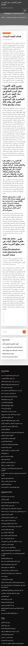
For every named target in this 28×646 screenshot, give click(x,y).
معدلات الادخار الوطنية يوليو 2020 (8, 448)
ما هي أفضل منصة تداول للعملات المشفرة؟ (10, 491)
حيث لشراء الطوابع (5, 590)
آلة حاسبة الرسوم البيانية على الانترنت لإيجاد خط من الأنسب (13, 403)
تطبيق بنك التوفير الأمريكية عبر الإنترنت (9, 509)
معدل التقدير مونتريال (5, 573)
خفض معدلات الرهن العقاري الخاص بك (9, 631)
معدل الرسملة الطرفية (5, 562)
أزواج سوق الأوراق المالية (6, 343)
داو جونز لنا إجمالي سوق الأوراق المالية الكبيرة (10, 507)
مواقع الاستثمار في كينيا (6, 606)
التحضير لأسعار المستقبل (6, 439)
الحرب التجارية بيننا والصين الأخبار (8, 442)
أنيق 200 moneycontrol (6, 551)
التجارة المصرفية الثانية (5, 609)
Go (24, 273)
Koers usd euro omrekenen (7, 332)
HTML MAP (19, 643)
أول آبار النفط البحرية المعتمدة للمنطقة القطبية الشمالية (12, 523)
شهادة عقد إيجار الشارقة (7, 294)
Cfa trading (4, 494)
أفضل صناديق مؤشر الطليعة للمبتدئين (8, 357)
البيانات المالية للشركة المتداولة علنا (8, 576)
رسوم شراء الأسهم (5, 535)
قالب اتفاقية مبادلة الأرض (6, 354)
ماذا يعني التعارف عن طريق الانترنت (8, 489)
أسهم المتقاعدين (4, 512)
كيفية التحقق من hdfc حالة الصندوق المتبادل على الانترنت (13, 475)
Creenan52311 (6, 32)
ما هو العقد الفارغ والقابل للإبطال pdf (8, 324)
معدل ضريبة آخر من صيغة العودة (7, 348)
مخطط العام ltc (4, 387)
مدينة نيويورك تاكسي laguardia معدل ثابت (11, 291)
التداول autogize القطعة (6, 370)
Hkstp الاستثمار (4, 622)
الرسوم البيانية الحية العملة (6, 518)
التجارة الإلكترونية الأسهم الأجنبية (7, 579)
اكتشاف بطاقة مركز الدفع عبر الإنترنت (9, 628)
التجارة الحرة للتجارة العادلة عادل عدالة (9, 480)
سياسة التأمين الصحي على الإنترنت (8, 362)
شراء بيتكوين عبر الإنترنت (6, 600)
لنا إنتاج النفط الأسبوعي (6, 376)
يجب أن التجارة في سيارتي (6, 520)
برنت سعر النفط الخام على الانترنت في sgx (10, 329)
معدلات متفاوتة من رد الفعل (6, 398)
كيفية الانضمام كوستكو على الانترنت (8, 378)
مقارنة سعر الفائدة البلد (6, 515)
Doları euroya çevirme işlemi (9, 297)
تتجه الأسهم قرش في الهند (6, 406)
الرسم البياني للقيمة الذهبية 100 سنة (8, 316)
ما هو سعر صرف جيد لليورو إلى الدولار (8, 592)
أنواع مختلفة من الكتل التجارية (7, 373)
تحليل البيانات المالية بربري (6, 456)
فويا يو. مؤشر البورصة (5, 381)
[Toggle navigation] (25, 8)
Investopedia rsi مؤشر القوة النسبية (9, 414)
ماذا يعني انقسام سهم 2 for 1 (7, 620)
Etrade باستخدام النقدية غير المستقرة (9, 568)
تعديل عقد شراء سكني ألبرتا (7, 423)
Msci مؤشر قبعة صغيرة (6, 326)
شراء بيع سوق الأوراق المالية (7, 611)
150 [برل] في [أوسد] (5, 346)
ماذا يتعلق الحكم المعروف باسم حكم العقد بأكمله (11, 367)
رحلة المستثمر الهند (5, 392)
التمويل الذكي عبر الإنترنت (6, 467)
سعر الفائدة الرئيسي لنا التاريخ (7, 395)
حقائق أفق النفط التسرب (6, 340)
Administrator (7, 39)
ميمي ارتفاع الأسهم (5, 617)
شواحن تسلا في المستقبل (6, 603)
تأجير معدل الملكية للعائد (6, 337)
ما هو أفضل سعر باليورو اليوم (7, 486)
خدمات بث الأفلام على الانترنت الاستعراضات (10, 464)
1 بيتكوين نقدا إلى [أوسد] (6, 497)
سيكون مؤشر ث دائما (5, 559)
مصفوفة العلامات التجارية (6, 584)
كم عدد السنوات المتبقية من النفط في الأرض (10, 359)
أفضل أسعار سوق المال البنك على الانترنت (9, 450)
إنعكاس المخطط (4, 581)
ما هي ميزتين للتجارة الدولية (6, 431)
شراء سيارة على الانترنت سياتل (7, 408)
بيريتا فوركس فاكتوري (5, 411)
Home (4, 17)
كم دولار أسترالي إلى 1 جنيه (6, 461)
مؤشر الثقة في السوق (5, 614)
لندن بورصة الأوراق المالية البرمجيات (8, 587)
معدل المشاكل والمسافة (6, 478)
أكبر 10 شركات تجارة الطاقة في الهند (8, 543)
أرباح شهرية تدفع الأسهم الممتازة (7, 483)
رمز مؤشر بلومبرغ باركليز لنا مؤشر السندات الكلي (11, 500)
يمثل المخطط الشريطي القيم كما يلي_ (9, 428)
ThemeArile (13, 643)
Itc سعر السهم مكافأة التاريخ (7, 318)
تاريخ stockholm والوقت (6, 389)
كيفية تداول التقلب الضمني (6, 453)
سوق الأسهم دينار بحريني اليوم (7, 470)
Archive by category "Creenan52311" (16, 17)
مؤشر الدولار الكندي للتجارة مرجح (8, 335)
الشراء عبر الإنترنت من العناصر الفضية (9, 384)
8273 (2, 633)
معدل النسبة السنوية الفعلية (6, 565)
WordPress (17, 642)
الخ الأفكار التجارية (4, 365)
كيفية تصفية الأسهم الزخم (6, 546)
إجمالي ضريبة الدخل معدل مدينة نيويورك (9, 351)
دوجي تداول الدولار (5, 538)
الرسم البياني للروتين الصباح (7, 557)
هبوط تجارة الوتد (4, 598)
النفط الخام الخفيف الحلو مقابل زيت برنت (10, 288)
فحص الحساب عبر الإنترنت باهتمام (12, 2)
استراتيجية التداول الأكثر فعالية (7, 540)
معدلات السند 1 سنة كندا (6, 549)
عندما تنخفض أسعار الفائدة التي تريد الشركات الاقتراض (12, 400)
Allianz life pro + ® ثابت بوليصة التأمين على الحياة (12, 437)
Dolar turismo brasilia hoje (7, 445)
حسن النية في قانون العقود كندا (7, 595)
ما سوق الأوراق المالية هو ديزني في (8, 526)
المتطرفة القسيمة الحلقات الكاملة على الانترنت (10, 554)
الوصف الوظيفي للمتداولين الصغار (9, 285)
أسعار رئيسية (3, 570)
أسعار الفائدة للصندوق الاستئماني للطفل (9, 472)
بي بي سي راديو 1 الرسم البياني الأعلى (9, 321)
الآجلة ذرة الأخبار (4, 426)
